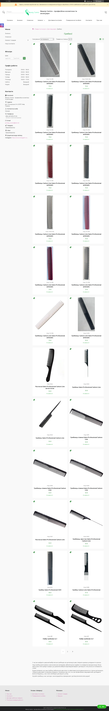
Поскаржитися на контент (61, 709)
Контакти (89, 20)
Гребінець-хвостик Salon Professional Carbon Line (86, 540)
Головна (10, 20)
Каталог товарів (10, 40)
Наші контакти (10, 43)
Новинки (30, 20)
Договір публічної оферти (14, 698)
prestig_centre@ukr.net (12, 123)
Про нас (99, 20)
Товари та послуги (40, 29)
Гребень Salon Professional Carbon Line (86, 387)
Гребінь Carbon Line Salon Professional (86, 590)
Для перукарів (51, 29)
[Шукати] (3, 12)
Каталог (40, 20)
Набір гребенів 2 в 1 (50, 639)
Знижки (19, 20)
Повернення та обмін (73, 20)
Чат (101, 706)
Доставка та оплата (55, 20)
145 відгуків (89, 1)
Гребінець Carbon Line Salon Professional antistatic (50, 82)
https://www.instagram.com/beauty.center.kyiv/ (20, 138)
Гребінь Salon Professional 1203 (50, 590)
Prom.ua (63, 707)
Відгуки (60, 696)
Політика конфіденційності (15, 700)
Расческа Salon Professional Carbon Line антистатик (50, 387)
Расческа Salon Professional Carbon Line (50, 539)
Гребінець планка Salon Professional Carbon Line (86, 438)
